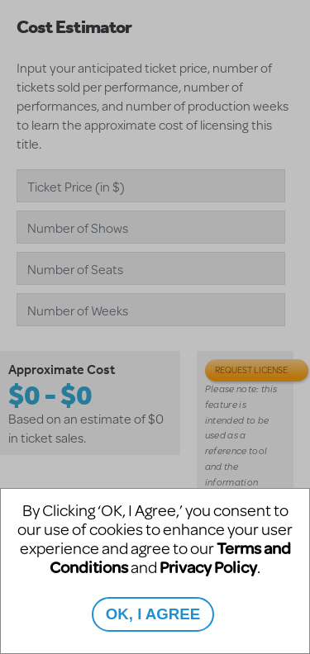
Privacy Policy (208, 567)
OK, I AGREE (153, 614)
